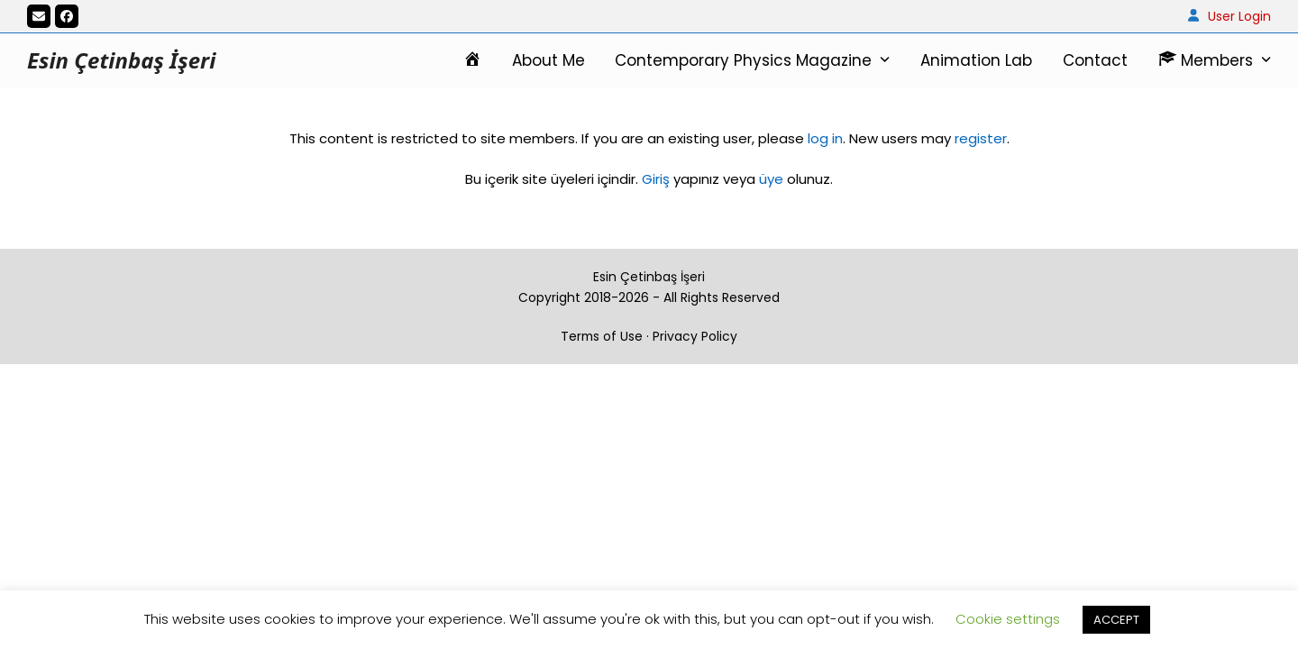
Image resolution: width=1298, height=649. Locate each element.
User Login (1239, 16)
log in (823, 138)
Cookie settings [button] (1007, 618)
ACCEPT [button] (1116, 619)
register (981, 138)
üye (771, 178)
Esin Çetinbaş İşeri (121, 60)
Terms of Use (602, 336)
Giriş (656, 178)
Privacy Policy (695, 336)
